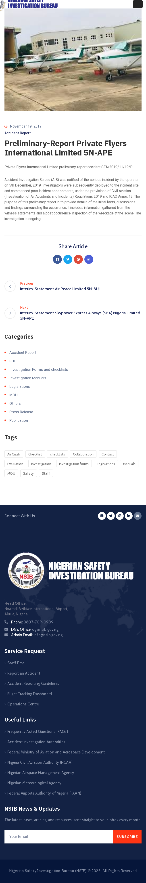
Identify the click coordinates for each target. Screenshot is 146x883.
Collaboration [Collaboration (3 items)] (83, 454)
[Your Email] (58, 836)
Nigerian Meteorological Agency (34, 783)
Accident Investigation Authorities (36, 742)
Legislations (19, 386)
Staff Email (16, 663)
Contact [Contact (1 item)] (108, 454)
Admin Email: (37, 635)
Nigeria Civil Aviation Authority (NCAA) (40, 762)
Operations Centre (23, 704)
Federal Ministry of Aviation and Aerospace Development (56, 752)
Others (15, 403)
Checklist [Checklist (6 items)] (35, 454)
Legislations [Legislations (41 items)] (106, 464)
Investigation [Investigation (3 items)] (41, 464)
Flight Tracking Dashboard (29, 694)
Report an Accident (23, 673)
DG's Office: (34, 629)
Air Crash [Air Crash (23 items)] (13, 454)
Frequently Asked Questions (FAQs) (37, 731)
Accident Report (17, 133)
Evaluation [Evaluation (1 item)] (15, 464)
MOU (13, 395)
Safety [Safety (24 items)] (28, 474)
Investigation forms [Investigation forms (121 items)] (74, 464)
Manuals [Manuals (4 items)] (129, 464)
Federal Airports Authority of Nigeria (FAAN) (44, 793)
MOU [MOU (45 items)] (11, 474)
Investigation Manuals (27, 378)
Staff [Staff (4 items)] (46, 474)
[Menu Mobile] (138, 4)
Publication (18, 420)
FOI (12, 361)
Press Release (21, 412)
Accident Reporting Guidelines (33, 683)
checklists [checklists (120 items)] (57, 454)
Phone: (32, 622)
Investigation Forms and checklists (38, 369)
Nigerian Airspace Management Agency (40, 772)
